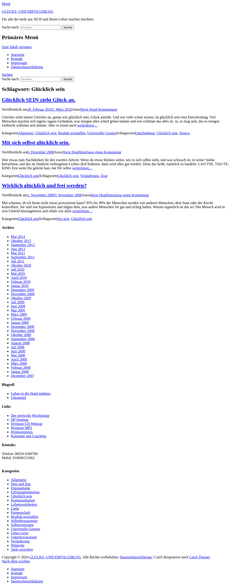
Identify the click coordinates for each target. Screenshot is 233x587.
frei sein (63, 219)
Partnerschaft (20, 513)
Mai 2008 (18, 355)
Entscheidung (144, 133)
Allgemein (25, 133)
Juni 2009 (18, 306)
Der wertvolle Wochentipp (30, 415)
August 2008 (20, 343)
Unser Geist (19, 533)
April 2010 (19, 278)
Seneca (184, 133)
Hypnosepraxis (22, 432)
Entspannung (20, 488)
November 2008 (23, 331)
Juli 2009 (17, 302)
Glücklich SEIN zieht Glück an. (38, 100)
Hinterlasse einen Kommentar (99, 152)
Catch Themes (199, 557)
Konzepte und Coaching (28, 436)
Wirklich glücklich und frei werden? (44, 185)
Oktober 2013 (21, 241)
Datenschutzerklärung (27, 67)
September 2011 (23, 257)
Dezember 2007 (22, 376)
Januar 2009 (20, 323)
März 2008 (19, 363)
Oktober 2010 (21, 265)
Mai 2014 (18, 237)
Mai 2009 (18, 310)
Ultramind (18, 398)
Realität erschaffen (72, 133)
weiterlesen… (87, 125)
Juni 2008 (18, 351)
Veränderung (89, 176)
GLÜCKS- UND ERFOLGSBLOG (27, 11)
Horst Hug (88, 109)
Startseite (18, 55)
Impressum (19, 63)
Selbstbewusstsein (24, 521)
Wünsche (18, 545)
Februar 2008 (20, 368)
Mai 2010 (18, 273)
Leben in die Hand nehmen (30, 393)
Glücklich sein (45, 133)
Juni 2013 (18, 249)
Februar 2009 (20, 318)
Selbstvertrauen (22, 525)
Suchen (7, 75)
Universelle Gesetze (101, 133)
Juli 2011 (17, 261)
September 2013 (23, 245)
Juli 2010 (17, 269)
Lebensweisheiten (24, 504)
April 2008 (19, 359)
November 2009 (23, 294)
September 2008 (23, 339)
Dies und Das (20, 484)
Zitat (104, 176)
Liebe (15, 508)
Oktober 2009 (21, 298)
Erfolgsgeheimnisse (25, 492)
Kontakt (17, 59)
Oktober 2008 (21, 335)
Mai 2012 (18, 253)
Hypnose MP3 (21, 428)
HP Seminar (19, 420)
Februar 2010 (20, 282)
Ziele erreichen (22, 549)
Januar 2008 (20, 372)
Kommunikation (23, 500)
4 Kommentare (106, 109)
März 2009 (19, 314)
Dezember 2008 (22, 327)
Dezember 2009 (22, 290)
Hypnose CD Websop (26, 424)
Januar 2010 (20, 286)
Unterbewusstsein (24, 537)
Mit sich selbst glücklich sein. (36, 142)
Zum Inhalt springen (17, 47)
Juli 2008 (17, 347)
